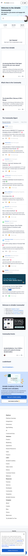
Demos (8, 470)
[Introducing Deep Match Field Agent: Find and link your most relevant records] (13, 64)
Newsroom (9, 515)
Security (14, 531)
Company (8, 500)
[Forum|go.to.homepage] (9, 3)
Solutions (8, 436)
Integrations (9, 421)
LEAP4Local (8, 175)
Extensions (9, 424)
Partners (8, 482)
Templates (8, 494)
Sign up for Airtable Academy (14, 397)
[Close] (24, 538)
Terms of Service (5, 551)
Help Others (24, 122)
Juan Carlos (7, 255)
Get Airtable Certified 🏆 (14, 401)
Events (8, 464)
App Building (9, 427)
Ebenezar (7, 221)
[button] (2, 3)
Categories (16, 122)
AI (6, 430)
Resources (9, 479)
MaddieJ (7, 270)
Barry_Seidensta (8, 192)
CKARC (6, 126)
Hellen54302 (8, 142)
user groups (15, 312)
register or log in (15, 309)
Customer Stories (10, 473)
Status (8, 512)
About (7, 503)
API (14, 534)
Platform (8, 415)
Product (8, 439)
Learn (7, 457)
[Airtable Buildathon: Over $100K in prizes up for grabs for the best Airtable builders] (13, 346)
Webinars (8, 476)
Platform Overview (11, 418)
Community (9, 491)
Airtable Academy (10, 460)
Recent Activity (6, 122)
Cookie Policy (19, 545)
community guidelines (18, 310)
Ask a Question (17, 313)
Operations (9, 445)
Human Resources (11, 448)
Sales (7, 451)
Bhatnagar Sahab (9, 239)
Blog (7, 509)
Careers (8, 506)
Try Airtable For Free (11, 518)
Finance (8, 455)
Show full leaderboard (8, 367)
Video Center (9, 467)
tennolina (7, 159)
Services (8, 485)
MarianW (7, 206)
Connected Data (10, 433)
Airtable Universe (10, 497)
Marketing (8, 442)
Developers (9, 488)
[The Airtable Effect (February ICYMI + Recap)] (13, 98)
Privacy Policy (4, 549)
